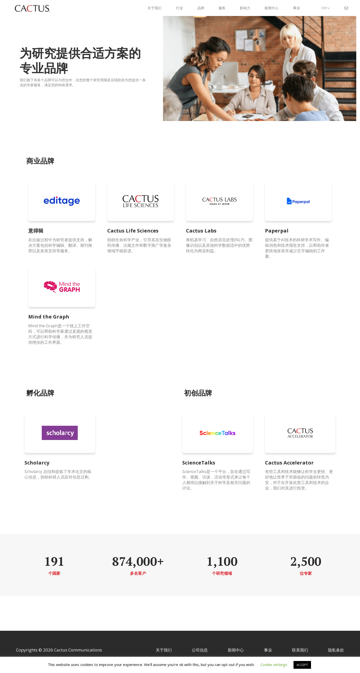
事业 (268, 650)
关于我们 (164, 650)
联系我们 (300, 650)
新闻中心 (236, 650)
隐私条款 (336, 650)
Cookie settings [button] (273, 664)
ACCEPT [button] (302, 664)
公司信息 (200, 650)
